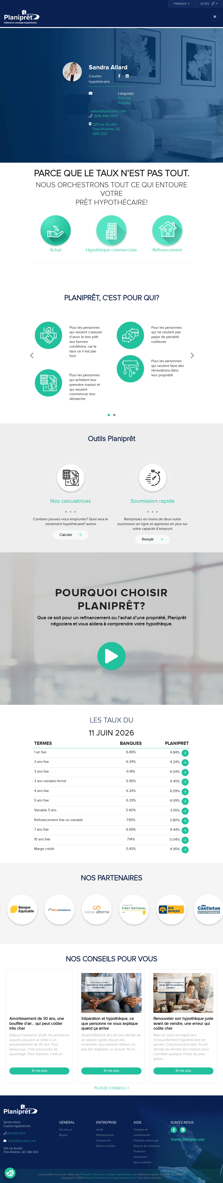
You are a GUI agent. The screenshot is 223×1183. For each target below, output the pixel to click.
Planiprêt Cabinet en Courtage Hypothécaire (106, 1174)
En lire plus (39, 1070)
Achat (99, 1129)
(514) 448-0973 (106, 116)
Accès (207, 3)
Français (180, 4)
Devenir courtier (105, 1146)
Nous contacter (142, 1162)
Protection (140, 1151)
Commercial (103, 1140)
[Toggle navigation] (214, 17)
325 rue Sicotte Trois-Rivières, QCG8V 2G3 (106, 129)
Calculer (70, 535)
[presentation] (32, 355)
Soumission (140, 1157)
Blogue (63, 1135)
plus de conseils (111, 1088)
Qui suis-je (65, 1129)
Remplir (152, 539)
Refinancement (105, 1135)
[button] (109, 415)
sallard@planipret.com (108, 111)
